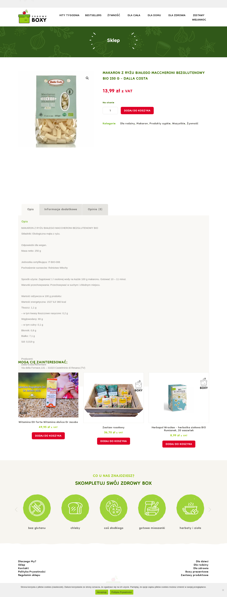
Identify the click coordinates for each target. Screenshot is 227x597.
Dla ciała (135, 16)
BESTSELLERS (93, 16)
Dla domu (155, 16)
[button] (87, 82)
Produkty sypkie (160, 131)
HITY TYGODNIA (69, 16)
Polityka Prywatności (121, 592)
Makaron (142, 131)
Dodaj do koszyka (137, 118)
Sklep (113, 35)
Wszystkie (178, 131)
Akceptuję (102, 592)
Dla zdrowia (177, 16)
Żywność (114, 16)
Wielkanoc (199, 20)
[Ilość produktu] (110, 118)
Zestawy (199, 16)
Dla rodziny (127, 131)
